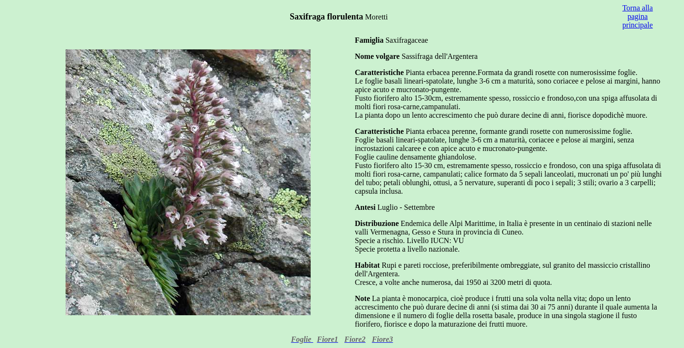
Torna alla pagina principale (637, 16)
